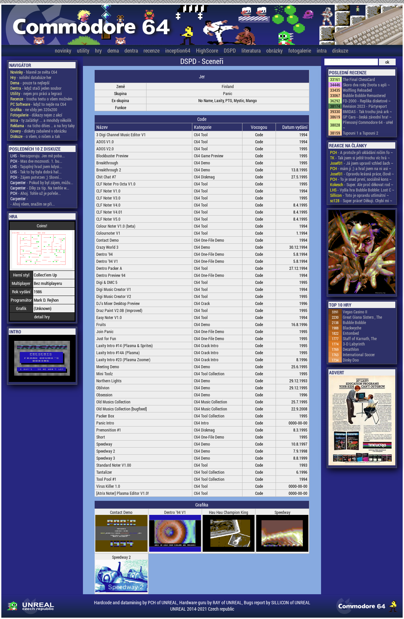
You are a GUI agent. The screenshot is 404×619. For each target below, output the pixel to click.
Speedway (104, 444)
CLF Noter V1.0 (108, 191)
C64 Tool (201, 134)
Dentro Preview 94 (110, 275)
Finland (228, 86)
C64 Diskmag (204, 176)
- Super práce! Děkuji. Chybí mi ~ (361, 200)
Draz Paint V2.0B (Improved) (119, 310)
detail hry (42, 317)
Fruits (101, 324)
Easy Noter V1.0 (109, 317)
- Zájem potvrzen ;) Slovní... (36, 177)
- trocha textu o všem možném (41, 98)
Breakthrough (107, 162)
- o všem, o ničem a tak (35, 136)
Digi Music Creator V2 (113, 296)
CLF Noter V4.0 (108, 205)
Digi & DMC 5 (106, 282)
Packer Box (105, 415)
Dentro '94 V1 (107, 261)
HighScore (207, 50)
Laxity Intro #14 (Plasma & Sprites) (124, 345)
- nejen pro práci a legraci (36, 93)
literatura (251, 50)
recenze (151, 50)
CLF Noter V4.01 (109, 212)
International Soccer (359, 354)
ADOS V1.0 (105, 141)
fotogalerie (299, 50)
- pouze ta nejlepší (29, 82)
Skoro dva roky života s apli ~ (366, 84)
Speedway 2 (105, 451)
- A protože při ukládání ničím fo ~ (361, 152)
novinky (63, 50)
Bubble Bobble (354, 322)
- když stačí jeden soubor (36, 88)
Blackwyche (352, 327)
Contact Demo (107, 240)
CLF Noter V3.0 (108, 198)
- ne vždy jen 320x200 (33, 109)
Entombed (351, 333)
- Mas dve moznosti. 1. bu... (36, 161)
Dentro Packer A (109, 268)
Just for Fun (106, 338)
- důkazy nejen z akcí (36, 115)
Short (100, 437)
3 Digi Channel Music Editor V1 (121, 134)
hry (98, 50)
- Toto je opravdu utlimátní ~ (359, 195)
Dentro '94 (104, 254)
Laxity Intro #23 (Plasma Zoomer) (123, 359)
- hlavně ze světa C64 (33, 72)
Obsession (104, 394)
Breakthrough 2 (108, 169)
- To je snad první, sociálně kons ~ (361, 179)
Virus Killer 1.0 (108, 486)
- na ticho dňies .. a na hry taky (42, 125)
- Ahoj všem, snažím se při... (32, 204)
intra (321, 50)
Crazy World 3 (107, 247)
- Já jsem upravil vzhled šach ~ (361, 163)
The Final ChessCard (359, 79)
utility (83, 50)
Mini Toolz (104, 373)
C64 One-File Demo (209, 240)
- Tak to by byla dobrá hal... (36, 171)
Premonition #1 (108, 430)
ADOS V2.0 (105, 148)
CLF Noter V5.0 (108, 219)
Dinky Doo (351, 360)
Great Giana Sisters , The (362, 317)
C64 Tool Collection (209, 373)
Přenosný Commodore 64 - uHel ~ (368, 125)
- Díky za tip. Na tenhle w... (39, 187)
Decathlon (351, 349)
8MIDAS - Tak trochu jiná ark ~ (367, 111)
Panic (227, 93)
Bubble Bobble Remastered (364, 95)
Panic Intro (105, 422)
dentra (131, 50)
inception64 (177, 50)
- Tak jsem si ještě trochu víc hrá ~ (360, 157)
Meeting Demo (107, 366)
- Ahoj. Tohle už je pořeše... (35, 193)
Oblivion (102, 387)
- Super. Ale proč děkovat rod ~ (361, 184)
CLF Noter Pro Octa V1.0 (115, 183)
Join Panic (104, 331)
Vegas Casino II (355, 311)
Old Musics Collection (113, 401)
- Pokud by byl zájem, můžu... (41, 182)
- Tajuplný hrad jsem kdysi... (36, 166)
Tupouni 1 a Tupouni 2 (360, 133)
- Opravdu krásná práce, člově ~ (362, 173)
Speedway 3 (105, 458)
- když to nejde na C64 (38, 104)
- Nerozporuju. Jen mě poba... (37, 155)
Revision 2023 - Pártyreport (365, 106)
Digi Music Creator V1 (113, 289)
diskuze (340, 50)
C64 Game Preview (208, 155)
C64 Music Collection (210, 401)
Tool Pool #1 (106, 479)
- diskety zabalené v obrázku (38, 131)
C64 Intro (201, 422)
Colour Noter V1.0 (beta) (115, 226)
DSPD (230, 50)
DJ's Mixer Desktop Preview (118, 303)
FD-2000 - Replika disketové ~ (367, 100)
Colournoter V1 (108, 233)
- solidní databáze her (31, 77)
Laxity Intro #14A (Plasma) (118, 352)
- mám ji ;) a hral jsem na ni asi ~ (360, 168)
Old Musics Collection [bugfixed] (121, 408)
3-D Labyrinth (354, 343)
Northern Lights (108, 380)
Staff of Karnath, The (360, 338)
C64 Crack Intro (206, 345)
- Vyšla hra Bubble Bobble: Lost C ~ (362, 189)
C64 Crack (202, 303)
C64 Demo (202, 162)
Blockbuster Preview (112, 155)
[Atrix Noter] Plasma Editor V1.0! (122, 493)
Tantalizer (104, 472)
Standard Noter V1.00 (113, 465)
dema (113, 50)
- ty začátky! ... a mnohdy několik (40, 120)
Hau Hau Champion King (228, 512)
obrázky (274, 50)
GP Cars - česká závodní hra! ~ (367, 117)
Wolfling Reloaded (357, 90)
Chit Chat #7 (106, 176)
